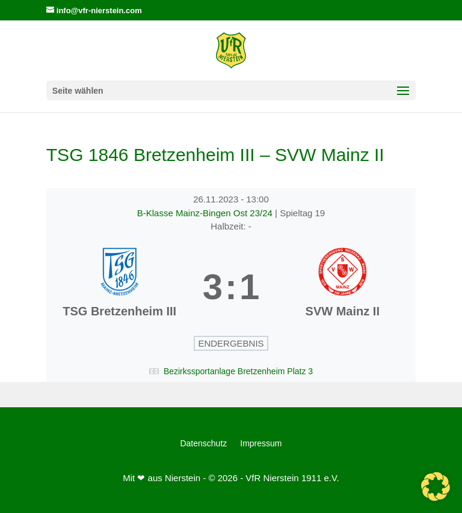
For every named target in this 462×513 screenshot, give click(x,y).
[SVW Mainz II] (342, 287)
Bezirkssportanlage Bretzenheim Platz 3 (238, 371)
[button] (435, 486)
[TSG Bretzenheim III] (119, 287)
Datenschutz (203, 443)
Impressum (261, 443)
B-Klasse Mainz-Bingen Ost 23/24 (206, 213)
